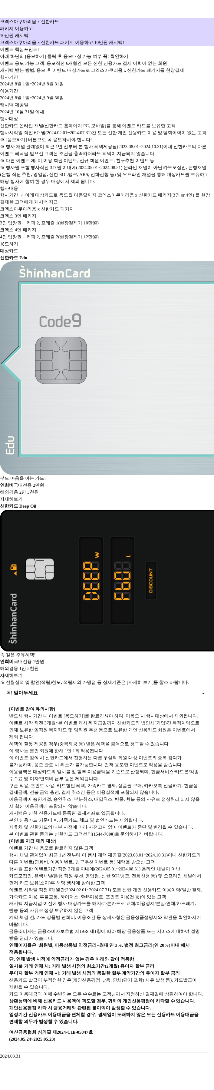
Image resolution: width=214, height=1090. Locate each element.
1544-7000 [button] (103, 834)
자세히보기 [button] (11, 499)
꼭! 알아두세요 (22, 690)
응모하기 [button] (9, 243)
